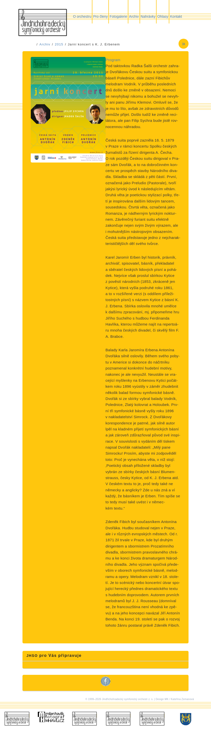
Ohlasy (162, 16)
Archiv (134, 16)
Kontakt (176, 16)
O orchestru (82, 16)
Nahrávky (148, 16)
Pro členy (100, 16)
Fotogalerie (118, 16)
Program (113, 60)
